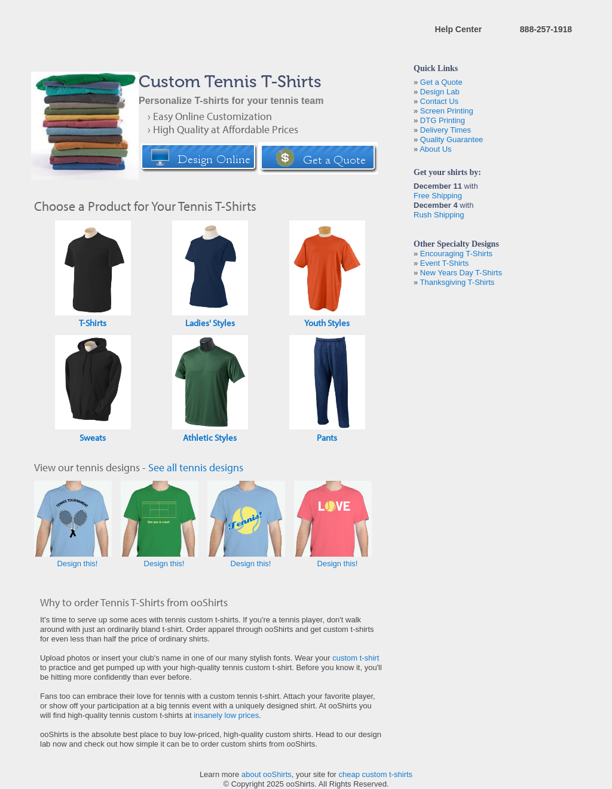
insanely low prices (226, 715)
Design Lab (440, 91)
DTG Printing (442, 120)
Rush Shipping (439, 214)
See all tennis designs (195, 467)
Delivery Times (445, 129)
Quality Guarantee (452, 139)
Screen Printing (446, 110)
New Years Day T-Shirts (461, 272)
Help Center (458, 29)
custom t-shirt (355, 657)
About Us (435, 149)
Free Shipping (438, 195)
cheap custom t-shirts (376, 774)
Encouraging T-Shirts (456, 253)
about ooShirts (266, 774)
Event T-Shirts (444, 263)
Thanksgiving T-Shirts (457, 282)
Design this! (77, 563)
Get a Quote (441, 82)
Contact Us (439, 101)
